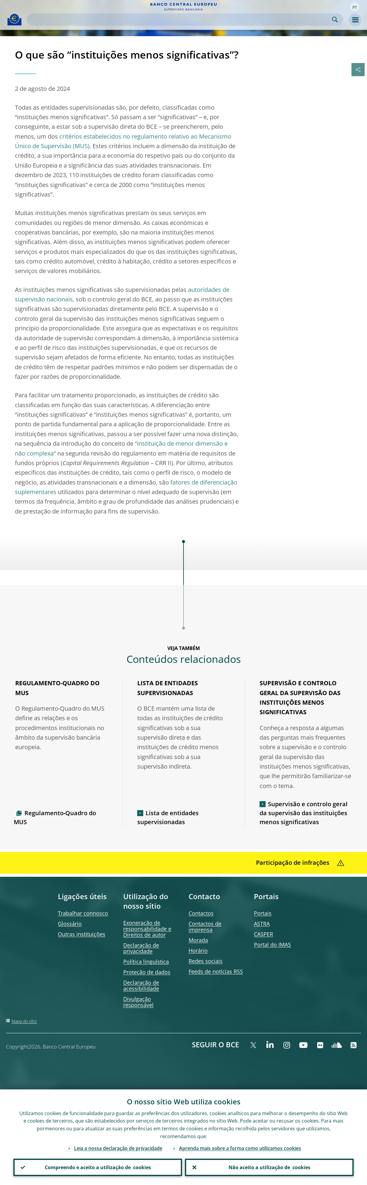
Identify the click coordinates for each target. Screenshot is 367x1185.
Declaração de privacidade (141, 948)
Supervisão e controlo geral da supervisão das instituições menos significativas (304, 813)
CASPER (263, 934)
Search (335, 19)
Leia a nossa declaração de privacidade (118, 1148)
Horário (198, 950)
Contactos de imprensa (205, 926)
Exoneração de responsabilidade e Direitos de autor (147, 928)
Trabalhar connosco (83, 913)
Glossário (70, 923)
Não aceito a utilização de (269, 1167)
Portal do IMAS (272, 944)
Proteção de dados (146, 972)
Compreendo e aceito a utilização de (98, 1167)
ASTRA (262, 923)
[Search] (180, 19)
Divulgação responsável (138, 1001)
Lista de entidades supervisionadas (168, 817)
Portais (263, 913)
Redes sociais (206, 961)
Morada (198, 940)
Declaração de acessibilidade (141, 985)
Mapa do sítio (24, 1021)
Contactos (201, 913)
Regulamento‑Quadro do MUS (55, 817)
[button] (354, 6)
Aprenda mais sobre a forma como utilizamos (240, 1148)
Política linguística (146, 961)
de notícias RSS (216, 971)
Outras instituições (81, 934)
